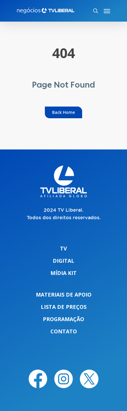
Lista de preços (64, 306)
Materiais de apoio (63, 294)
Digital (63, 260)
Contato (63, 331)
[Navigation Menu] (107, 11)
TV (63, 248)
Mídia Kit (63, 272)
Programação (63, 319)
